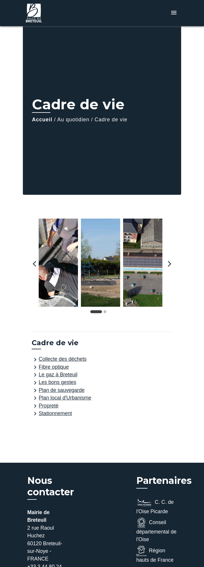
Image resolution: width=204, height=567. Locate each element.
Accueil (42, 120)
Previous (34, 264)
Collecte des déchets (59, 359)
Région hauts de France (155, 554)
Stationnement (52, 413)
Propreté (45, 406)
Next (169, 264)
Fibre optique (50, 367)
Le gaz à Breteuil (54, 374)
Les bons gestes (54, 382)
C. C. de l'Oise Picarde (155, 505)
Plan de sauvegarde (58, 390)
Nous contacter (50, 486)
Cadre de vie (111, 120)
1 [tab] (98, 313)
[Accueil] (45, 13)
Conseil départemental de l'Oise (156, 530)
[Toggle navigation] (173, 13)
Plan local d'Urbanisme (61, 398)
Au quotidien (73, 120)
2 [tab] (106, 313)
